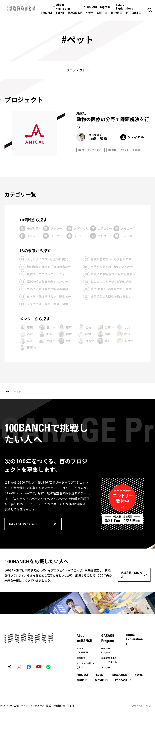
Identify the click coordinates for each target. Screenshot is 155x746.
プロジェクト (76, 70)
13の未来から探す (35, 250)
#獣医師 (112, 149)
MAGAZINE (75, 12)
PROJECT (46, 12)
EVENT (60, 12)
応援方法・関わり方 (84, 680)
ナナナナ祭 (82, 687)
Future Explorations (124, 6)
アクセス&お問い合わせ (85, 665)
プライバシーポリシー (143, 732)
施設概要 (81, 657)
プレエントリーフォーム (109, 675)
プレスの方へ (83, 673)
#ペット (124, 149)
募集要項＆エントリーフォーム (109, 660)
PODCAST (132, 12)
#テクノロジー (96, 149)
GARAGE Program (98, 7)
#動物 (81, 149)
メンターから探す (34, 318)
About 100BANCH (63, 7)
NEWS (89, 12)
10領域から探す (33, 219)
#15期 (136, 149)
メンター (105, 667)
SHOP (100, 12)
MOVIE (115, 12)
